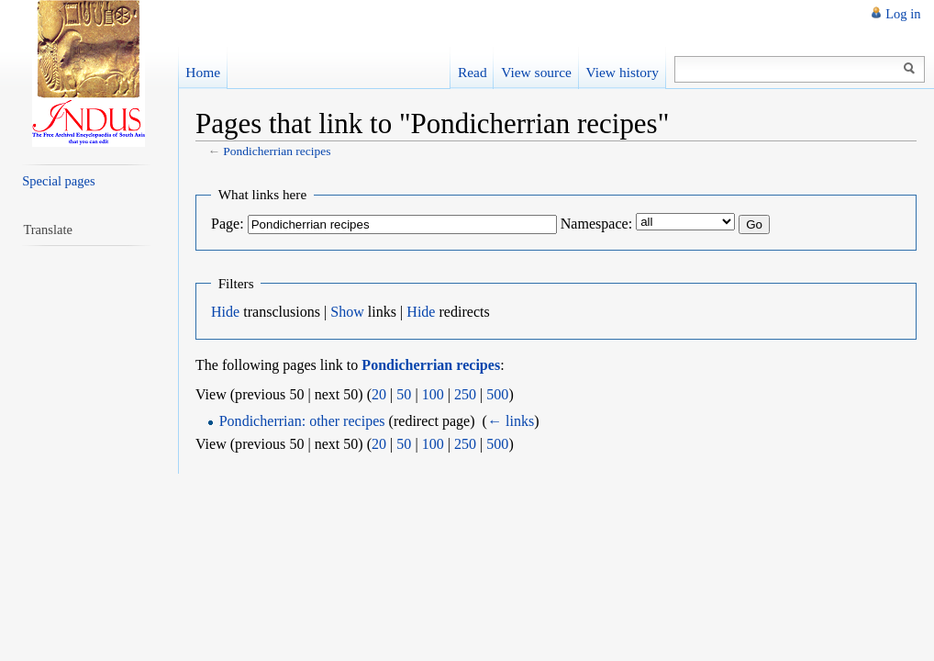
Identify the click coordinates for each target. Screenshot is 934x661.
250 (465, 394)
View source (536, 72)
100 (433, 394)
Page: (227, 223)
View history (621, 72)
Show (347, 311)
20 (379, 394)
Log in (902, 13)
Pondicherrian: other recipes (302, 421)
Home (202, 72)
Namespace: (596, 223)
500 (497, 394)
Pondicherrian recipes (276, 151)
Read (472, 72)
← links (510, 421)
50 (403, 394)
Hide (225, 311)
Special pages (58, 181)
